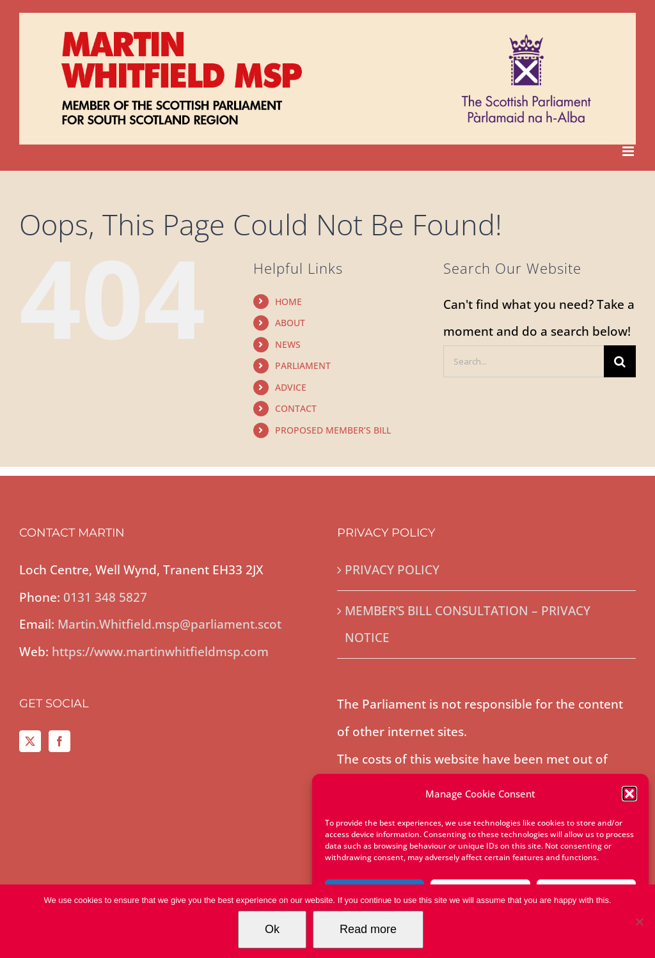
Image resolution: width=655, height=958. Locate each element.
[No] (639, 921)
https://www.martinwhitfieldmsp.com (160, 651)
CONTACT (296, 408)
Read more (368, 929)
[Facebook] (59, 741)
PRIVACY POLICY (392, 569)
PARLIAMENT (303, 365)
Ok (272, 929)
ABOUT (290, 323)
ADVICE (290, 387)
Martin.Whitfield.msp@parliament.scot (169, 624)
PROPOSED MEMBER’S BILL (333, 430)
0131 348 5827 (105, 597)
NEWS (288, 344)
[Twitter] (30, 741)
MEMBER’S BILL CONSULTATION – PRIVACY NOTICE (467, 624)
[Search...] (523, 361)
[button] (629, 793)
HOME (288, 301)
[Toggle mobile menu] (629, 151)
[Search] (620, 361)
